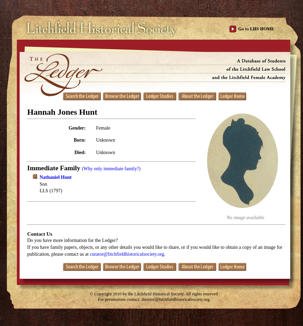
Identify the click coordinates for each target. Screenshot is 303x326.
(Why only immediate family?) (111, 168)
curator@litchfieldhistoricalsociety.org (127, 254)
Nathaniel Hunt (56, 177)
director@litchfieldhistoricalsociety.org (176, 299)
